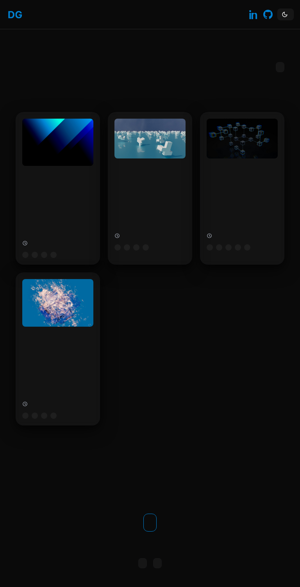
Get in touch (150, 523)
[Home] (15, 14)
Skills (61, 14)
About (52, 14)
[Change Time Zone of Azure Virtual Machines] (58, 349)
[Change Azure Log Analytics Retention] (58, 188)
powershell (53, 416)
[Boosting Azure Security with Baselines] (150, 188)
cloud (44, 255)
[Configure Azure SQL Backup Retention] (242, 188)
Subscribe (280, 67)
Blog (42, 14)
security (146, 247)
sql (238, 247)
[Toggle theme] (285, 14)
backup (247, 247)
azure (35, 255)
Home (33, 14)
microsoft (25, 255)
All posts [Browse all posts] (157, 563)
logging (53, 255)
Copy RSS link (142, 563)
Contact (71, 14)
